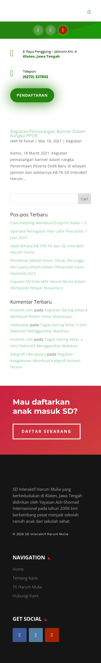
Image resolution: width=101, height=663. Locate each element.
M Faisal (26, 140)
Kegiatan (74, 140)
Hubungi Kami (25, 595)
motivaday (19, 324)
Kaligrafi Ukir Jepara (28, 354)
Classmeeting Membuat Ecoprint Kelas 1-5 (48, 222)
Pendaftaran (32, 95)
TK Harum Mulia (27, 587)
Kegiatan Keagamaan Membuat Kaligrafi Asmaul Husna (45, 361)
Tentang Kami (25, 578)
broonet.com (21, 310)
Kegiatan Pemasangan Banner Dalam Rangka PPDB (48, 133)
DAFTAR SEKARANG (47, 431)
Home (18, 569)
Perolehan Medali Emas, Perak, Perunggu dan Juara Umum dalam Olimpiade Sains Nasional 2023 (47, 267)
